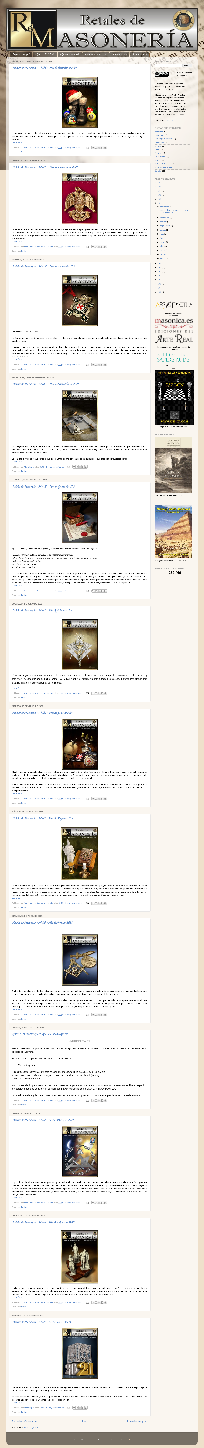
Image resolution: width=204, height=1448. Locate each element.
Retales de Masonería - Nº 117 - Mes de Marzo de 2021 (42, 1120)
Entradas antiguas (137, 1421)
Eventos (158, 153)
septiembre (165, 226)
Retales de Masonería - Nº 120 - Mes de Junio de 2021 (42, 713)
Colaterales (159, 135)
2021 (160, 203)
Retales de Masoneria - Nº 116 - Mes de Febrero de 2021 (43, 1223)
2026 (160, 183)
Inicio (83, 1421)
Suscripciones (139, 54)
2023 (160, 195)
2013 (160, 292)
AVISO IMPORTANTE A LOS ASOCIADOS (40, 1034)
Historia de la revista (163, 164)
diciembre (164, 207)
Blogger (132, 1440)
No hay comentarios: (74, 148)
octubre (163, 222)
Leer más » (17, 143)
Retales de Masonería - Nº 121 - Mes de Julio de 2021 (42, 611)
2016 (160, 280)
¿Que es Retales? (44, 54)
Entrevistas (159, 143)
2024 (160, 191)
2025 (160, 187)
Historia (158, 160)
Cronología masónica (163, 139)
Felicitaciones (160, 157)
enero (163, 258)
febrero (163, 254)
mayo (162, 242)
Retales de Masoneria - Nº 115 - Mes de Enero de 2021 (42, 1322)
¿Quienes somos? (69, 54)
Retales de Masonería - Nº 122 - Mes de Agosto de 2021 (43, 487)
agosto (163, 230)
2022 (160, 199)
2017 (160, 276)
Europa (157, 150)
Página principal (21, 54)
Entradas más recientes (25, 1421)
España (158, 146)
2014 (160, 288)
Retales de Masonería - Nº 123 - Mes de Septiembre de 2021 (45, 384)
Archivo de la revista (95, 54)
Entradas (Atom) (31, 1428)
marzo (163, 250)
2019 (160, 268)
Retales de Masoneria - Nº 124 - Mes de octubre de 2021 (43, 267)
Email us (169, 120)
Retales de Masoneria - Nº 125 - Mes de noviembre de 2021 (44, 167)
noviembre (165, 218)
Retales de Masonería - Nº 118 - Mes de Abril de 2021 (42, 923)
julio (162, 234)
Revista (24, 152)
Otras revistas (119, 54)
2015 (160, 284)
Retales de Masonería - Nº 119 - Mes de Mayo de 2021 (42, 818)
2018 (160, 272)
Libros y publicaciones (164, 167)
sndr (108, 1440)
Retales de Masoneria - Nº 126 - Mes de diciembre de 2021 (44, 68)
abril (162, 246)
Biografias (159, 132)
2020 (160, 264)
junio (162, 238)
